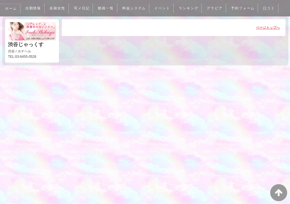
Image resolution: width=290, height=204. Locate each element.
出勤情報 (33, 8)
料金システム (135, 8)
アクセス (66, 25)
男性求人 (115, 25)
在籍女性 (58, 8)
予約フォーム (245, 8)
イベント (164, 8)
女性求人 (90, 25)
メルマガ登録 (37, 25)
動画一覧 (107, 8)
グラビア (217, 8)
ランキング (190, 8)
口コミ (272, 8)
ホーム (11, 8)
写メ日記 (82, 8)
